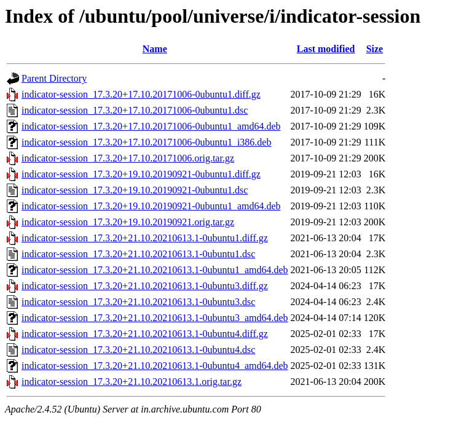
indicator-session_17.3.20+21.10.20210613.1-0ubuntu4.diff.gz (145, 333)
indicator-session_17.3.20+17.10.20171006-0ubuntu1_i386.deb (146, 142)
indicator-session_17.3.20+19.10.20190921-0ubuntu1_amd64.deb (151, 206)
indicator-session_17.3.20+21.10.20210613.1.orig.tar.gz (132, 381)
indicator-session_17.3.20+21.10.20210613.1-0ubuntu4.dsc (138, 349)
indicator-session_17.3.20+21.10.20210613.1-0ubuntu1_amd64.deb (155, 270)
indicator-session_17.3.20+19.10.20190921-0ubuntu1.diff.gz (141, 174)
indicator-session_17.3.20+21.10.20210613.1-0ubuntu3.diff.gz (145, 286)
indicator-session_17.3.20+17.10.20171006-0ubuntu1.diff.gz (141, 94)
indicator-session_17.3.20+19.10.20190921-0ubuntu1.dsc (135, 190)
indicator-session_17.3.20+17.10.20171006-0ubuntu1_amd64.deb (151, 126)
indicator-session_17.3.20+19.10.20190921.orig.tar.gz (128, 222)
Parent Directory (54, 78)
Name (155, 49)
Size (375, 49)
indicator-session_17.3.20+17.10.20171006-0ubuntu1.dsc (135, 110)
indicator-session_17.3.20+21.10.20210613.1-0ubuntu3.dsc (138, 302)
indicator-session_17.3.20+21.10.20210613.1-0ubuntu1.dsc (138, 254)
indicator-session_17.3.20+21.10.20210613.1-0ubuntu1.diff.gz (145, 238)
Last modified (326, 49)
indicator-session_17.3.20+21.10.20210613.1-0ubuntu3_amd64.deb (155, 317)
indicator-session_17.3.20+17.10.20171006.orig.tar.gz (128, 158)
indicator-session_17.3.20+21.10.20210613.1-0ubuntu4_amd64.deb (155, 365)
